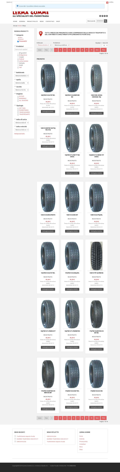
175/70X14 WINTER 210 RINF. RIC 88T (48, 391)
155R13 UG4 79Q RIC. (96, 215)
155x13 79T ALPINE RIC (96, 273)
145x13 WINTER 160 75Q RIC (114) (48, 129)
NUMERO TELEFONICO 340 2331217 (27, 439)
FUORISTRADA (23, 110)
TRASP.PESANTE (24, 114)
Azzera (20, 37)
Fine (103, 50)
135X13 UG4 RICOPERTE (48, 215)
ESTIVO (21, 96)
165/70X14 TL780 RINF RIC (72, 331)
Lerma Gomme (23, 61)
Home (19, 25)
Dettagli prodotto (48, 111)
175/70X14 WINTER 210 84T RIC (96, 332)
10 (91, 50)
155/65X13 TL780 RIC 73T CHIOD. (96, 156)
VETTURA (22, 108)
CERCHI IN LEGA (21, 441)
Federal (21, 59)
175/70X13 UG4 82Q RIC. (72, 273)
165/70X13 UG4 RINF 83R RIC (72, 96)
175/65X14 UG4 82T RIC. (72, 391)
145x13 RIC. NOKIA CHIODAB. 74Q (96, 96)
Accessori (21, 39)
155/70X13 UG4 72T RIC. (48, 273)
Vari (20, 67)
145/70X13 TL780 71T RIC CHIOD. (72, 156)
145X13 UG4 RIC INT (72, 215)
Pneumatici (23, 41)
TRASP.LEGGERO (24, 112)
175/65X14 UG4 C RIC (96, 391)
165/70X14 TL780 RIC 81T (48, 331)
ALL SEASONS (23, 100)
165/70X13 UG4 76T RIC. (48, 95)
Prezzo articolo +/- (43, 45)
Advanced (100, 20)
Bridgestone (23, 55)
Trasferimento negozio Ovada (26, 436)
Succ (97, 50)
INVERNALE (22, 98)
